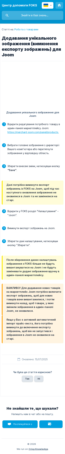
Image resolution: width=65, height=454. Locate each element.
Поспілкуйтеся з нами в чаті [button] (22, 425)
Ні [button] (39, 378)
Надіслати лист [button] (51, 424)
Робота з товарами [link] (26, 29)
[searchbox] (32, 15)
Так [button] (27, 378)
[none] (19, 5)
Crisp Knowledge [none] (38, 449)
